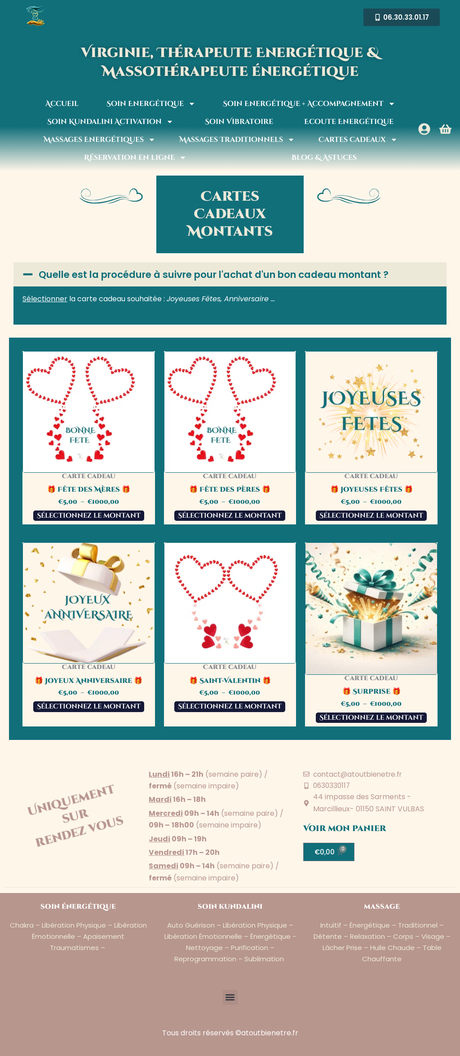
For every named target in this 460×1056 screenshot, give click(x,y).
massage (382, 906)
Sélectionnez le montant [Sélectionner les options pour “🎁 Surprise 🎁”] (371, 728)
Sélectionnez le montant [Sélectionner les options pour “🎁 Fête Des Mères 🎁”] (89, 526)
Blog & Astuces (324, 158)
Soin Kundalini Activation (110, 122)
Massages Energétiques (99, 140)
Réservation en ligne (135, 158)
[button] (230, 279)
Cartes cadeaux (358, 140)
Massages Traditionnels (237, 140)
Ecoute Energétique (349, 122)
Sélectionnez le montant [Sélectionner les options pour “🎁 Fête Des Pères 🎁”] (230, 526)
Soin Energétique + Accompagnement (309, 104)
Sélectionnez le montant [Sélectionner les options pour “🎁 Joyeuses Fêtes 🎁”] (371, 526)
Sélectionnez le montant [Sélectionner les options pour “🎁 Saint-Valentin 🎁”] (230, 717)
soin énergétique (78, 906)
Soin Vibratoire (239, 122)
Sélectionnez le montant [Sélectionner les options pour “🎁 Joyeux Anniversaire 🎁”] (89, 717)
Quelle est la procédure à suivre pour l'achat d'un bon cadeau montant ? (235, 279)
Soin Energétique (150, 104)
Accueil (62, 104)
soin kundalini (230, 906)
